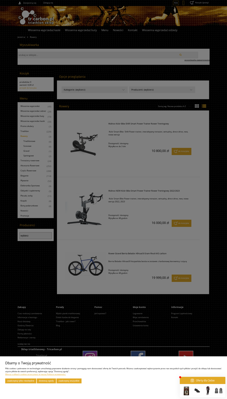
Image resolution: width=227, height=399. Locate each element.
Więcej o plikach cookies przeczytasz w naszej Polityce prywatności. (35, 374)
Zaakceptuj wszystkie (68, 381)
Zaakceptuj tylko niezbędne (20, 381)
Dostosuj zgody (46, 381)
